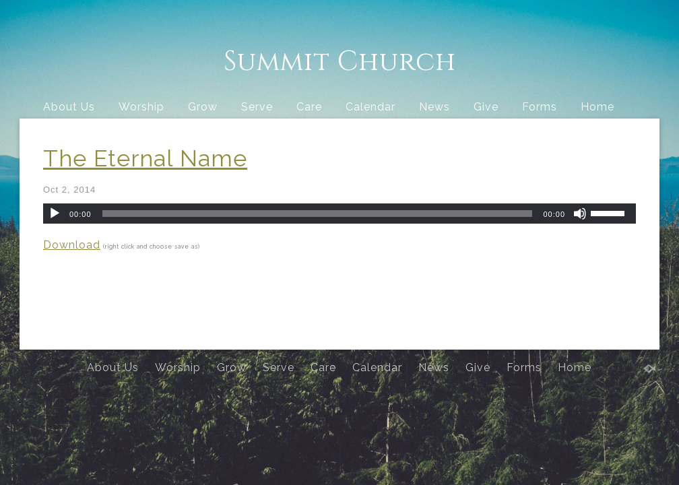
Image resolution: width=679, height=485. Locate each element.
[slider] (317, 213)
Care (309, 106)
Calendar (370, 106)
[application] (339, 213)
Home (597, 106)
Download (71, 244)
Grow (203, 106)
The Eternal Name (145, 158)
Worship (141, 106)
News (434, 106)
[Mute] (580, 213)
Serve (257, 106)
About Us (69, 106)
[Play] (54, 213)
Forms (539, 106)
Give (486, 106)
